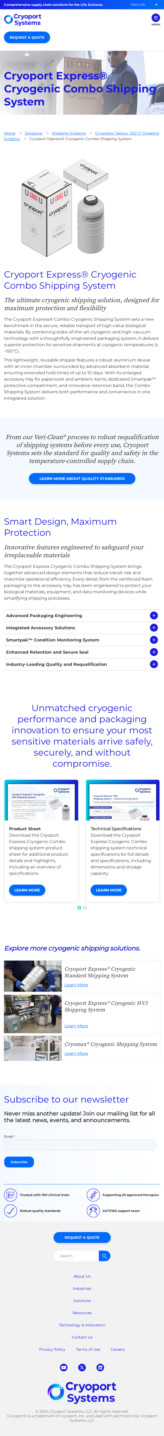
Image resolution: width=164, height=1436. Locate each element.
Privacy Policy (52, 1349)
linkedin (100, 1367)
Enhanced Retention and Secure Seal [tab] (47, 652)
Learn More (27, 890)
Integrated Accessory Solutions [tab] (40, 627)
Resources (82, 1312)
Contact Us (82, 1337)
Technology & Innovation (82, 1325)
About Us (82, 1276)
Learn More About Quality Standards (82, 478)
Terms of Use (88, 1349)
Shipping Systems (69, 133)
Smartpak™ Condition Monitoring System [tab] (52, 640)
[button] (138, 4)
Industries (82, 1288)
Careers (118, 1349)
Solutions (33, 133)
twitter (82, 1367)
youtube (64, 1367)
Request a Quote (27, 37)
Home (9, 133)
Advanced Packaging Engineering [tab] (44, 615)
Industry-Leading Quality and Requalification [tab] (56, 664)
